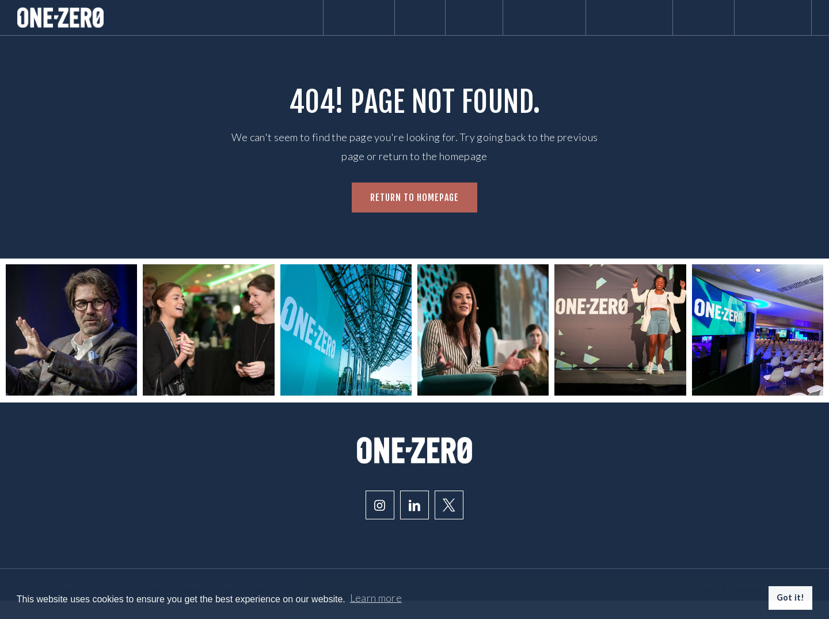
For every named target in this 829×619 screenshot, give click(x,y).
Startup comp (600, 27)
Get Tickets (767, 27)
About (356, 27)
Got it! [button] (791, 597)
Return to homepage (414, 216)
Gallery (422, 27)
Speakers (504, 27)
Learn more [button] (376, 597)
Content (686, 27)
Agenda (284, 27)
